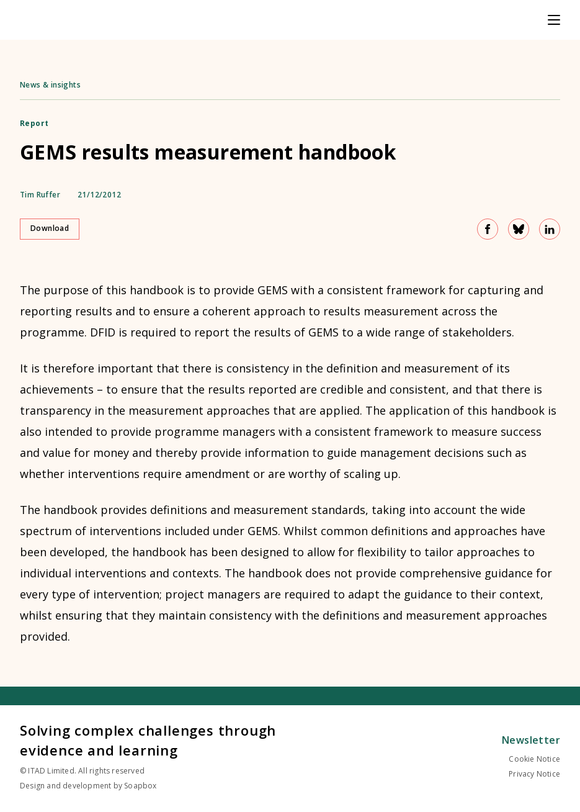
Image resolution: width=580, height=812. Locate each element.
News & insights (50, 84)
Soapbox (140, 785)
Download (49, 228)
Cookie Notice (534, 759)
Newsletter (531, 740)
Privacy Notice (534, 774)
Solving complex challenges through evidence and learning (148, 740)
